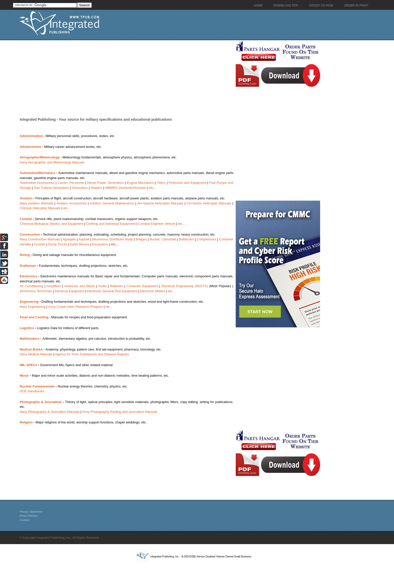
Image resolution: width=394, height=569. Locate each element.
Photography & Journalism (41, 402)
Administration (31, 136)
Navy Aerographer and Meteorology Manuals (52, 162)
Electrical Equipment (69, 291)
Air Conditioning (31, 286)
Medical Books (31, 349)
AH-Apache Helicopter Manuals (160, 203)
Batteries (116, 286)
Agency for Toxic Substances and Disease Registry (92, 354)
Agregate (69, 239)
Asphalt (83, 239)
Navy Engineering (32, 307)
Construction (30, 234)
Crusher (39, 244)
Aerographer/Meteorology (40, 157)
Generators (80, 188)
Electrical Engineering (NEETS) (184, 286)
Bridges (141, 239)
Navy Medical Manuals (36, 354)
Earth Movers (79, 244)
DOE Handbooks (32, 391)
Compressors (206, 239)
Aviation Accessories (72, 203)
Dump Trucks (57, 244)
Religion (26, 422)
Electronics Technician (36, 291)
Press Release (29, 515)
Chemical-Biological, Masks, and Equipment (51, 224)
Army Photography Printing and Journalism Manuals (120, 412)
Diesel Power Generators (105, 183)
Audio (102, 286)
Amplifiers (53, 286)
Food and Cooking (34, 317)
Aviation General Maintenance (112, 203)
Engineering (29, 301)
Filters (161, 183)
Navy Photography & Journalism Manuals (49, 412)
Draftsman (28, 266)
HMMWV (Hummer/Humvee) (125, 188)
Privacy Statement (31, 511)
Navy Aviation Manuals (36, 203)
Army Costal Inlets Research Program (75, 307)
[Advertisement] (126, 75)
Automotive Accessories (37, 183)
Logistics (27, 328)
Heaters (96, 188)
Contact (24, 519)
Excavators (100, 244)
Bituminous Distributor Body (112, 239)
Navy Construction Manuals (40, 239)
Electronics (28, 276)
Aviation (26, 198)
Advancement (30, 147)
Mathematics (29, 338)
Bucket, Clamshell (163, 239)
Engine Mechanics (140, 183)
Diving (25, 255)
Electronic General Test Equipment (112, 291)
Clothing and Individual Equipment (111, 224)
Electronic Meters (152, 291)
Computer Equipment (142, 286)
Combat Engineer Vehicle (156, 224)
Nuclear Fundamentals (37, 386)
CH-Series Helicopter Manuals (209, 203)
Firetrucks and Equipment (187, 183)
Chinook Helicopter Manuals (40, 208)
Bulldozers (186, 239)
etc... (152, 188)
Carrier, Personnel (71, 183)
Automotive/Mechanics (37, 173)
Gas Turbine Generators (51, 188)
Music (24, 375)
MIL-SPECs (28, 365)
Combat (26, 219)
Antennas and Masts (79, 286)
